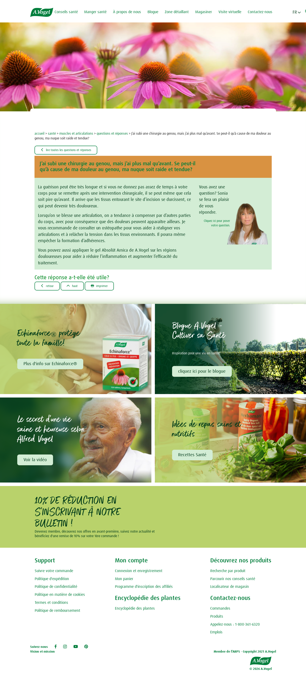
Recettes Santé (193, 456)
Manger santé (97, 12)
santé (52, 133)
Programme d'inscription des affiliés (144, 588)
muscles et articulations (76, 133)
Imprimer (105, 287)
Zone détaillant (179, 12)
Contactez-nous (262, 12)
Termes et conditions (51, 604)
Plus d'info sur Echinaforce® (50, 365)
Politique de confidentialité (56, 588)
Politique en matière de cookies (60, 596)
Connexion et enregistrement (138, 572)
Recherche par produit (227, 572)
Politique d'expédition (52, 580)
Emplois (216, 634)
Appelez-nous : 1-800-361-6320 (235, 626)
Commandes (220, 610)
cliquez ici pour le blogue (202, 372)
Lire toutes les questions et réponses (69, 150)
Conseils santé (68, 12)
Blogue (155, 12)
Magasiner (205, 12)
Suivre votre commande (54, 572)
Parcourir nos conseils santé (232, 580)
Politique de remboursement (57, 612)
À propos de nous (129, 12)
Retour (48, 287)
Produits (216, 618)
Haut (75, 287)
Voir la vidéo (35, 461)
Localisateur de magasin (229, 588)
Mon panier (124, 580)
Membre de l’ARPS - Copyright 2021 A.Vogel (245, 653)
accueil (39, 133)
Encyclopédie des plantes (135, 610)
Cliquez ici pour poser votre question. (217, 223)
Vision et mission (42, 653)
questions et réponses (112, 133)
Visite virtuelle (232, 12)
